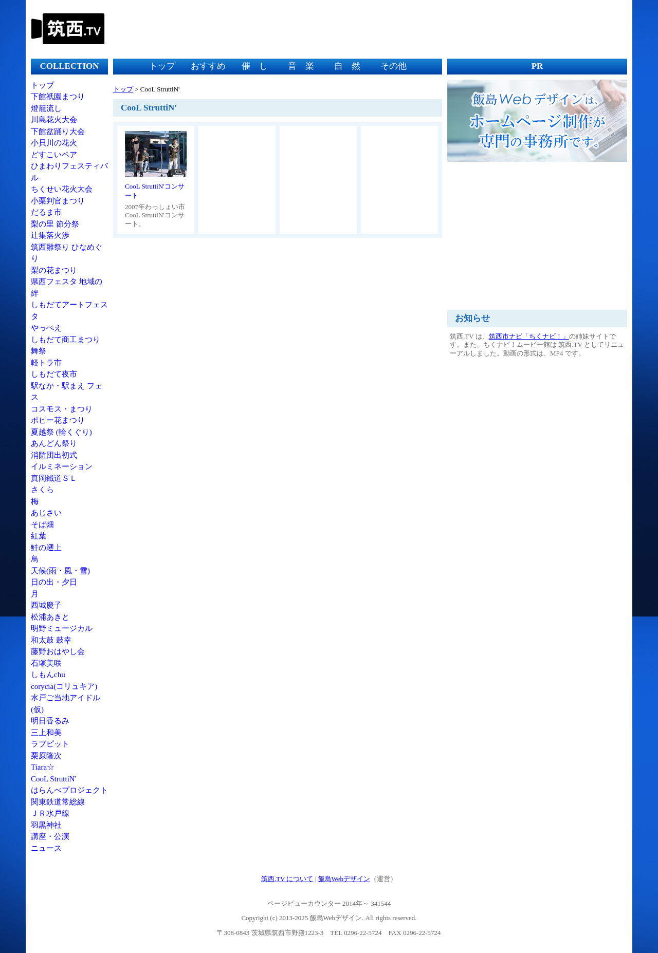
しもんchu (48, 674)
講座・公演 (50, 836)
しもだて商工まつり (65, 339)
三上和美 (46, 732)
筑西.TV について (287, 879)
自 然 (347, 66)
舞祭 (38, 351)
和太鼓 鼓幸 (51, 640)
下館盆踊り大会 (58, 131)
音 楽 (301, 66)
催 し (255, 66)
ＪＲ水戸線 (50, 813)
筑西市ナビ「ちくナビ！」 (529, 336)
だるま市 (46, 212)
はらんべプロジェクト (69, 790)
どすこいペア (54, 155)
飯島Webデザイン (344, 879)
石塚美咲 (46, 663)
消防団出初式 (54, 455)
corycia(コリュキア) (64, 686)
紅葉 (38, 536)
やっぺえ (46, 328)
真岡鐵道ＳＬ (54, 478)
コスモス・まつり (62, 409)
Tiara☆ (42, 767)
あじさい (46, 513)
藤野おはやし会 (58, 651)
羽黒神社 (46, 825)
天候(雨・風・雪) (60, 571)
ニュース (46, 848)
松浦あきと (50, 617)
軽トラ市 (46, 363)
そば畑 (42, 524)
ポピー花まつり (58, 420)
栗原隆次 (46, 756)
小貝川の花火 (54, 143)
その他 (393, 66)
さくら (42, 489)
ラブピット (50, 744)
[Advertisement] (439, 28)
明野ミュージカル (62, 628)
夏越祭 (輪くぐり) (61, 432)
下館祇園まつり (58, 96)
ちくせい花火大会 (62, 189)
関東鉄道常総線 (58, 802)
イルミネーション (62, 466)
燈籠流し (46, 108)
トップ (42, 85)
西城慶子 (46, 605)
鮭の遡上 (46, 548)
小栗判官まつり (58, 201)
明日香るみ (50, 721)
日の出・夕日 (54, 582)
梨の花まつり (54, 270)
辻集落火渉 (50, 235)
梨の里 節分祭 (55, 224)
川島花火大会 (54, 120)
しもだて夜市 (54, 374)
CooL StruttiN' (53, 779)
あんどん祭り (54, 443)
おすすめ (208, 66)
